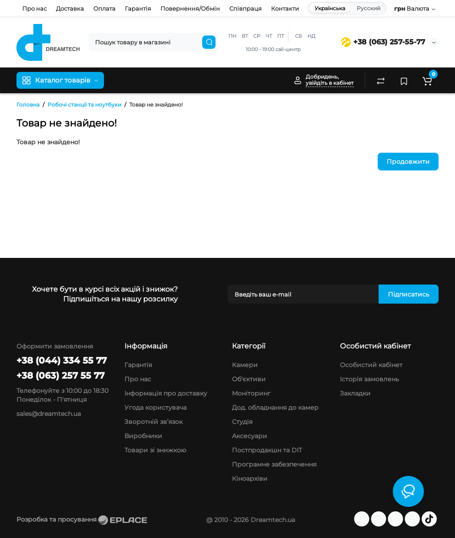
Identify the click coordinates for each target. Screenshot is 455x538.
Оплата (104, 8)
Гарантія (138, 8)
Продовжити (408, 162)
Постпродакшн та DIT (267, 450)
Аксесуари (249, 436)
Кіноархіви (249, 479)
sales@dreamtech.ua (48, 414)
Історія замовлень (369, 379)
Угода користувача (155, 407)
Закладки (355, 393)
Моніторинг (251, 393)
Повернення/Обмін (190, 8)
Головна (28, 104)
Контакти (285, 8)
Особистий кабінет (371, 365)
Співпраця (245, 8)
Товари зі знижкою (155, 450)
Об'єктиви (249, 379)
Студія (242, 422)
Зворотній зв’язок (153, 422)
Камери (245, 365)
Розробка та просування (81, 519)
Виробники (143, 436)
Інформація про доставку (165, 393)
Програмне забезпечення (274, 464)
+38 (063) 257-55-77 (383, 42)
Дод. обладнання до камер (275, 407)
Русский (368, 8)
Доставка (70, 8)
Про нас (34, 8)
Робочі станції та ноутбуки (84, 104)
